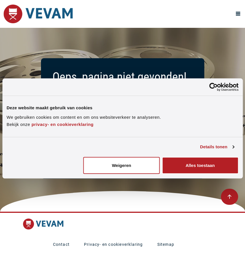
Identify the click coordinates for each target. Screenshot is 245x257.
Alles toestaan (200, 165)
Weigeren (121, 165)
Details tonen (213, 147)
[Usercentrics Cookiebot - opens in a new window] (213, 87)
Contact (61, 244)
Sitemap (165, 244)
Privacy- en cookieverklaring (113, 244)
